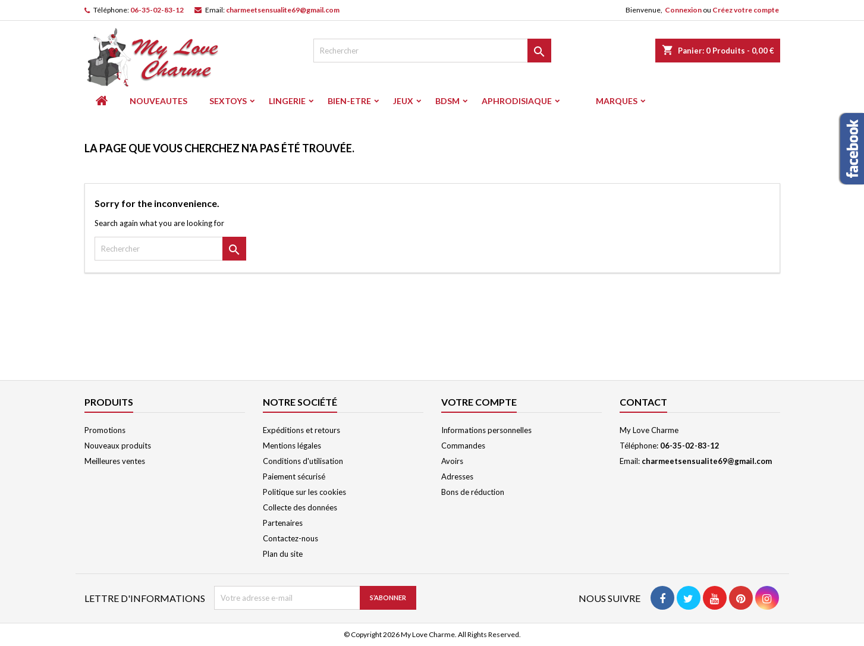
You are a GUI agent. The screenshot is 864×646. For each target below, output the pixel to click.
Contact (643, 401)
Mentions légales (292, 445)
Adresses (457, 476)
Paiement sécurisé (294, 476)
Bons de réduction (472, 492)
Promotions (104, 430)
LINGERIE (287, 101)
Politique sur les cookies (304, 492)
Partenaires (283, 523)
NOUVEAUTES (158, 101)
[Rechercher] (432, 50)
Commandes (463, 445)
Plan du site (283, 554)
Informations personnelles (486, 430)
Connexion (683, 9)
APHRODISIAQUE (517, 101)
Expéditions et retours (301, 430)
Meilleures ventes (114, 461)
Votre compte (479, 401)
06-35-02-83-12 (157, 9)
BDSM (447, 101)
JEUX (403, 101)
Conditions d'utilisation (303, 461)
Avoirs (452, 461)
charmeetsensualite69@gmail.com (283, 9)
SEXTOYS (228, 101)
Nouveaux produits (117, 445)
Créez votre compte (745, 9)
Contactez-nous (290, 538)
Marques (616, 101)
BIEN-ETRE (349, 101)
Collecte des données (300, 507)
